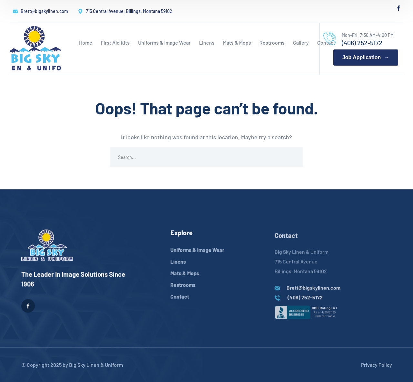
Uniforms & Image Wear (197, 258)
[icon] (398, 8)
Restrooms (183, 293)
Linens (178, 269)
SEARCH (293, 157)
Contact (179, 304)
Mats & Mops (184, 281)
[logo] (35, 48)
